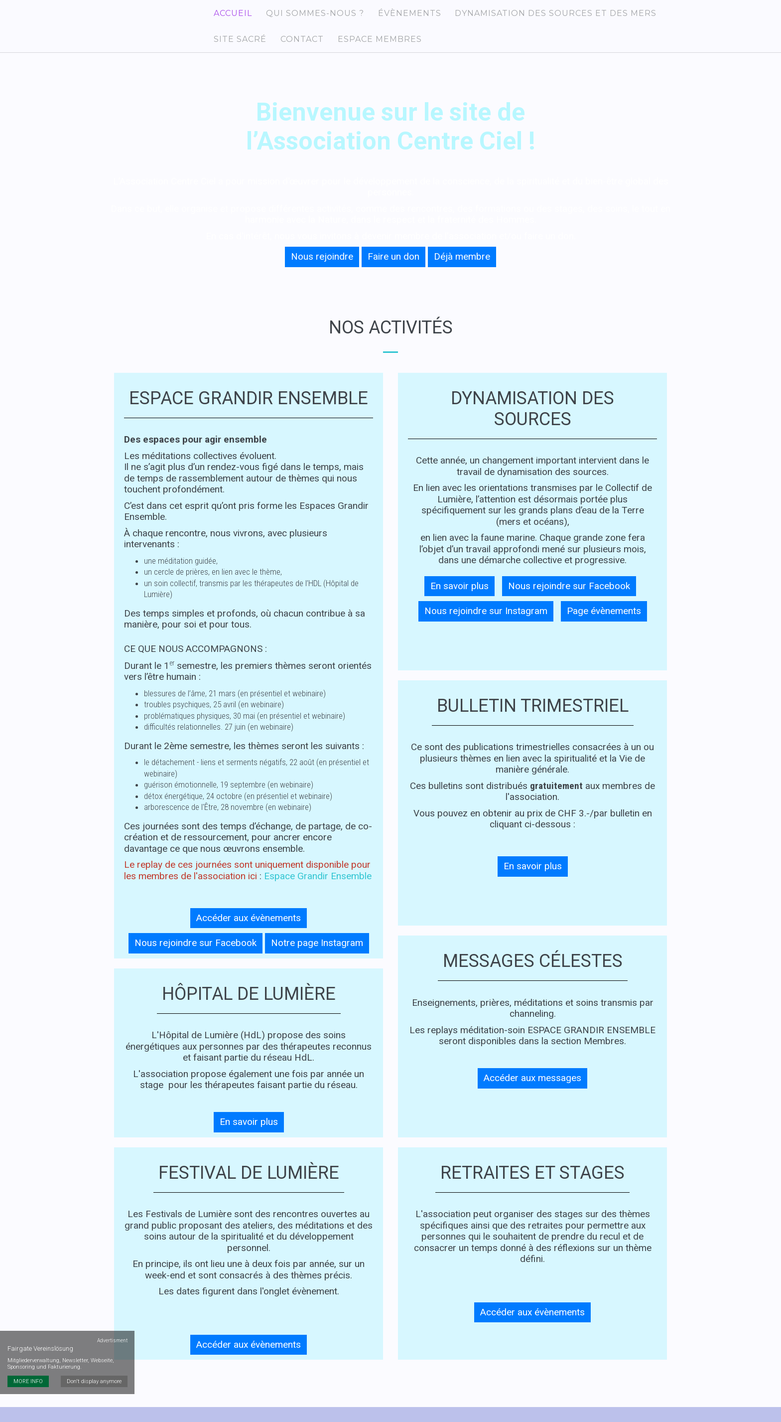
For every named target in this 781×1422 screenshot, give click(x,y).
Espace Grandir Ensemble (318, 888)
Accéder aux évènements (248, 930)
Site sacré (237, 48)
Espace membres (369, 48)
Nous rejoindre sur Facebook (195, 955)
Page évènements (604, 623)
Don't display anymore (96, 1269)
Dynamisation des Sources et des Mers (542, 16)
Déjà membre (462, 269)
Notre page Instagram (317, 955)
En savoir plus (249, 1134)
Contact (295, 48)
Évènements (399, 16)
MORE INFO (28, 1269)
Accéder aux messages (532, 1090)
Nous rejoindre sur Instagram (485, 623)
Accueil (230, 16)
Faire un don (393, 269)
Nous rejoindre (322, 269)
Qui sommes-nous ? (309, 16)
